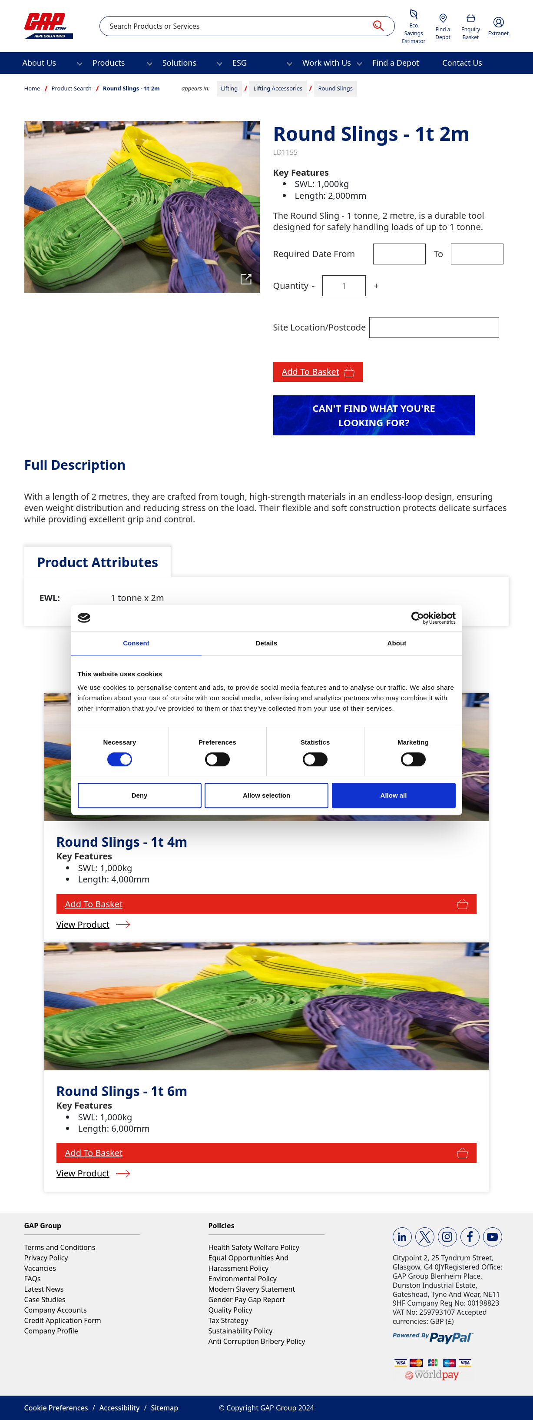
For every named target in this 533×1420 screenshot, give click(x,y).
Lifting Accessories (277, 88)
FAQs (32, 1278)
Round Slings (335, 88)
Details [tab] (267, 643)
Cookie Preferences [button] (56, 1408)
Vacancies (40, 1268)
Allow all (394, 795)
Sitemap (165, 1408)
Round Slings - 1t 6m (122, 1091)
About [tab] (397, 643)
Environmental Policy (243, 1278)
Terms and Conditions (60, 1247)
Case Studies (45, 1299)
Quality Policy (230, 1310)
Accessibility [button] (119, 1408)
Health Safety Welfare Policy (254, 1247)
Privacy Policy (46, 1258)
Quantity (290, 285)
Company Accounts (55, 1310)
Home (32, 88)
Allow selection (266, 795)
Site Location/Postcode (319, 327)
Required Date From (314, 254)
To (438, 254)
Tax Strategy (228, 1320)
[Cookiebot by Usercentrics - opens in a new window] (418, 618)
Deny (140, 795)
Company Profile (51, 1331)
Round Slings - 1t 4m (122, 841)
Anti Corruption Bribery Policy (257, 1341)
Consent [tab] (136, 643)
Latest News (44, 1289)
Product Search (72, 88)
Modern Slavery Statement (252, 1289)
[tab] (98, 562)
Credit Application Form (62, 1320)
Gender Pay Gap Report (247, 1299)
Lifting (229, 88)
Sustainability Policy (241, 1331)
